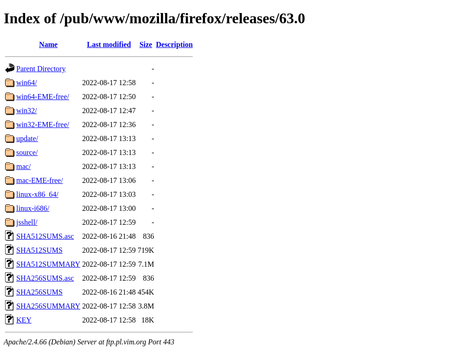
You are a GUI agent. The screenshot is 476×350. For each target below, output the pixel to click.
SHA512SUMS (39, 250)
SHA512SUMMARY (48, 264)
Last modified (109, 44)
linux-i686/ (32, 208)
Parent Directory (41, 69)
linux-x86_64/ (37, 194)
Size (145, 44)
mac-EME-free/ (39, 180)
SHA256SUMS (39, 292)
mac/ (23, 166)
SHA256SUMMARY (48, 306)
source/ (27, 152)
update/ (27, 138)
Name (48, 44)
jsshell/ (26, 222)
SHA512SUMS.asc (45, 236)
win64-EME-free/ (42, 97)
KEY (24, 320)
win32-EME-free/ (42, 124)
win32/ (26, 110)
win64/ (26, 83)
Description (174, 44)
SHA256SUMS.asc (45, 278)
